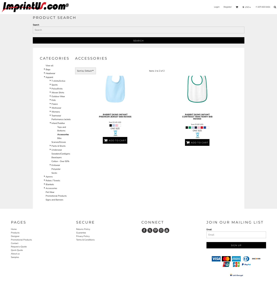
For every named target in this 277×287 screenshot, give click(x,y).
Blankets (50, 184)
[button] (237, 7)
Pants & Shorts (58, 146)
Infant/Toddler (58, 123)
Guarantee (81, 232)
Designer (15, 236)
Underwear (56, 149)
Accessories (51, 188)
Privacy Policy (83, 236)
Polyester (55, 169)
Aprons (49, 176)
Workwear (56, 107)
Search (36, 24)
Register (228, 7)
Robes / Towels (53, 180)
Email (209, 229)
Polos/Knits (57, 88)
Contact (14, 243)
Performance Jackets (61, 119)
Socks (54, 173)
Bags (48, 69)
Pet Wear (50, 192)
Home (14, 229)
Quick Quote (17, 250)
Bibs (59, 138)
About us (15, 253)
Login (217, 7)
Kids (53, 100)
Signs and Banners (54, 199)
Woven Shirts (57, 92)
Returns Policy (83, 229)
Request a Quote (19, 246)
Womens (55, 111)
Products (15, 232)
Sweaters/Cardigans (60, 153)
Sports (54, 84)
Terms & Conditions (85, 239)
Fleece (54, 104)
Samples (15, 257)
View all (49, 65)
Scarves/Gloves (58, 142)
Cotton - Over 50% (60, 161)
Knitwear (55, 165)
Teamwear (56, 115)
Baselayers (56, 157)
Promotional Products (56, 195)
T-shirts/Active (58, 81)
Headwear (50, 73)
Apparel (49, 77)
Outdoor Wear (58, 96)
